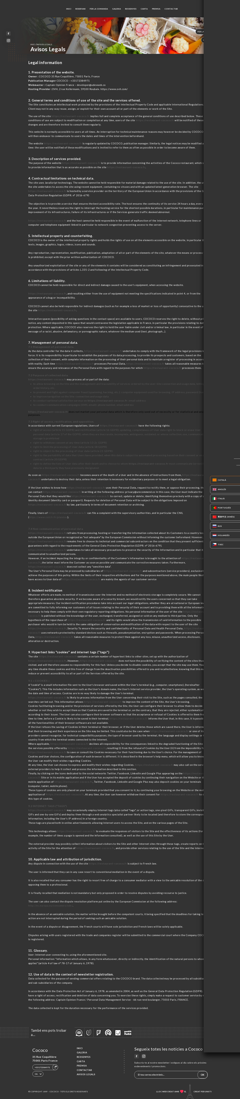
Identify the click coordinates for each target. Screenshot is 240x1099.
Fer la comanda (99, 9)
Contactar (171, 9)
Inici (68, 9)
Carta (144, 9)
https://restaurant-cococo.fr (70, 116)
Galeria (116, 9)
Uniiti (208, 1091)
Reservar (80, 9)
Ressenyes (130, 9)
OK (202, 1074)
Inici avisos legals (41, 44)
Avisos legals (86, 1074)
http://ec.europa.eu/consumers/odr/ (50, 905)
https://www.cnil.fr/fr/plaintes (48, 517)
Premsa (156, 9)
